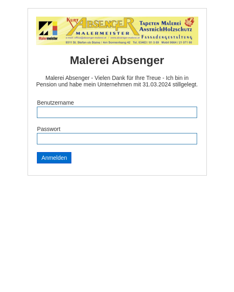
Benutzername (55, 102)
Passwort (48, 129)
